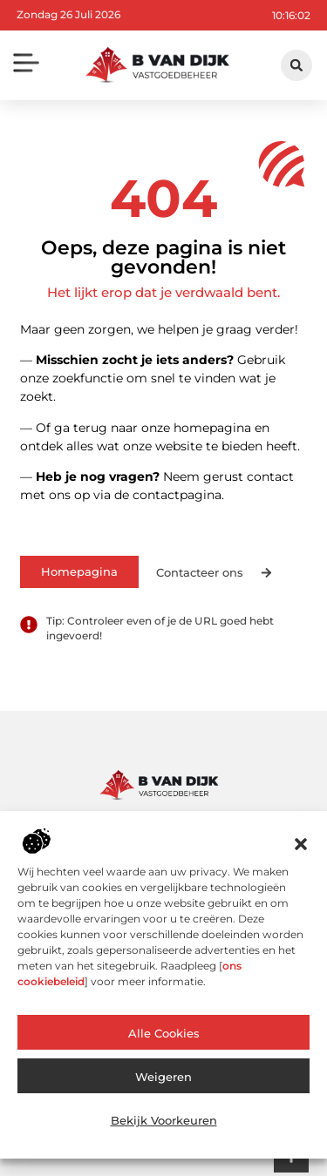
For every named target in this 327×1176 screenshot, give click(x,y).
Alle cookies (164, 1033)
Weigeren (163, 1077)
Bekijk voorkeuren (164, 1120)
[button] (301, 844)
